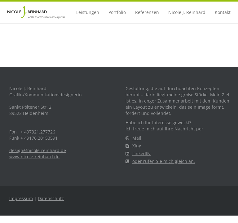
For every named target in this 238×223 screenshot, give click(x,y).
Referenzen (147, 12)
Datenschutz (51, 198)
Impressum (21, 198)
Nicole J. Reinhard (186, 12)
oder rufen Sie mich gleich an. (160, 161)
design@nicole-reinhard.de (37, 150)
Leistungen (87, 12)
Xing (133, 146)
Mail (133, 138)
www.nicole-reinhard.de (34, 157)
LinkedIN (138, 153)
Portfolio (117, 12)
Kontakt (223, 12)
